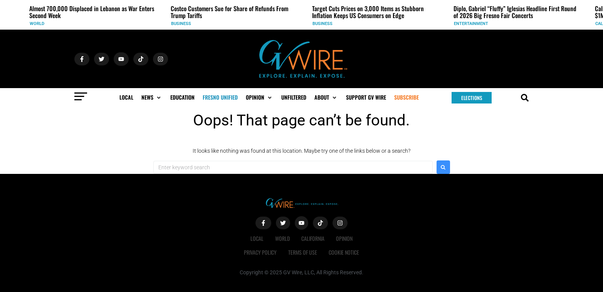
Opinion (344, 238)
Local (257, 238)
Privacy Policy (260, 252)
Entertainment (471, 23)
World (37, 23)
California (312, 238)
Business (181, 23)
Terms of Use (302, 252)
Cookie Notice (344, 252)
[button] (151, 97)
